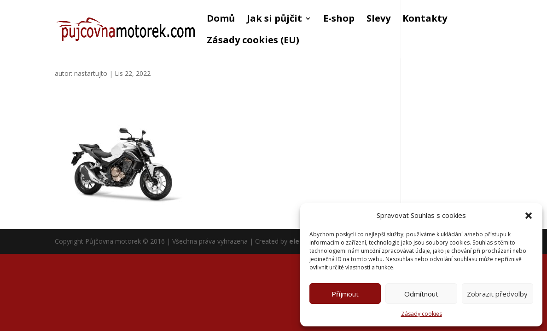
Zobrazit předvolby (497, 293)
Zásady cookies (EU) (253, 41)
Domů (221, 19)
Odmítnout (421, 293)
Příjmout (345, 293)
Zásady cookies (421, 314)
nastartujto (90, 73)
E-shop (339, 19)
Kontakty (424, 19)
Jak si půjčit (274, 19)
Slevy (378, 19)
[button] (528, 215)
